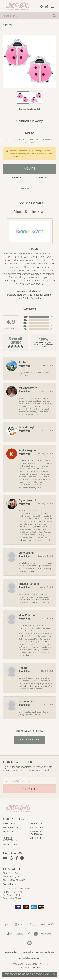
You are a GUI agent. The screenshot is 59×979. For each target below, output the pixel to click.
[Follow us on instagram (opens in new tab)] (22, 858)
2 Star (25, 326)
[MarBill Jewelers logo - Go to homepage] (17, 6)
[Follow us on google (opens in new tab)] (11, 858)
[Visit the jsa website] (36, 934)
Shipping (16, 177)
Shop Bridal (37, 823)
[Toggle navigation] (53, 6)
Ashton (23, 362)
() (51, 317)
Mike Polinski (27, 615)
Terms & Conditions (10, 839)
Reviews (29, 308)
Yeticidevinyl (26, 427)
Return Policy (11, 952)
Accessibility (37, 838)
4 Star (25, 320)
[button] (41, 6)
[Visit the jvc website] (19, 934)
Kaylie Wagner (27, 450)
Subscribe (29, 789)
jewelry (8, 24)
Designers (9, 823)
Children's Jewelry (32, 298)
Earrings (48, 294)
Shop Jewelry (10, 828)
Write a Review (29, 739)
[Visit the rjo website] (28, 934)
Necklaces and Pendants (30, 294)
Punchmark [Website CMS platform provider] (35, 967)
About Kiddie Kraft (29, 211)
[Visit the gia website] (18, 924)
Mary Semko (26, 552)
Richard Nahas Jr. (29, 584)
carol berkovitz (28, 388)
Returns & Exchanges (36, 833)
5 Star (25, 317)
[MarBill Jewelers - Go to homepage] (18, 808)
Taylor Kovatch (27, 500)
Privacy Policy (26, 952)
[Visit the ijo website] (8, 924)
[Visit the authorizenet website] (29, 943)
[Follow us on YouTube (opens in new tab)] (5, 858)
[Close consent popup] (54, 974)
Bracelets (11, 294)
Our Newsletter (17, 762)
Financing (9, 832)
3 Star (25, 323)
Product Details (29, 203)
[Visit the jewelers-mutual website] (46, 934)
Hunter (23, 667)
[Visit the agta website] (42, 924)
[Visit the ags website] (31, 924)
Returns (43, 177)
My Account (10, 844)
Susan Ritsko (26, 701)
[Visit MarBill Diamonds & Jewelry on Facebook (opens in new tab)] (17, 858)
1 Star (25, 329)
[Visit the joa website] (10, 934)
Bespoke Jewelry (39, 828)
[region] (29, 61)
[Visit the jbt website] (51, 924)
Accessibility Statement (29, 958)
